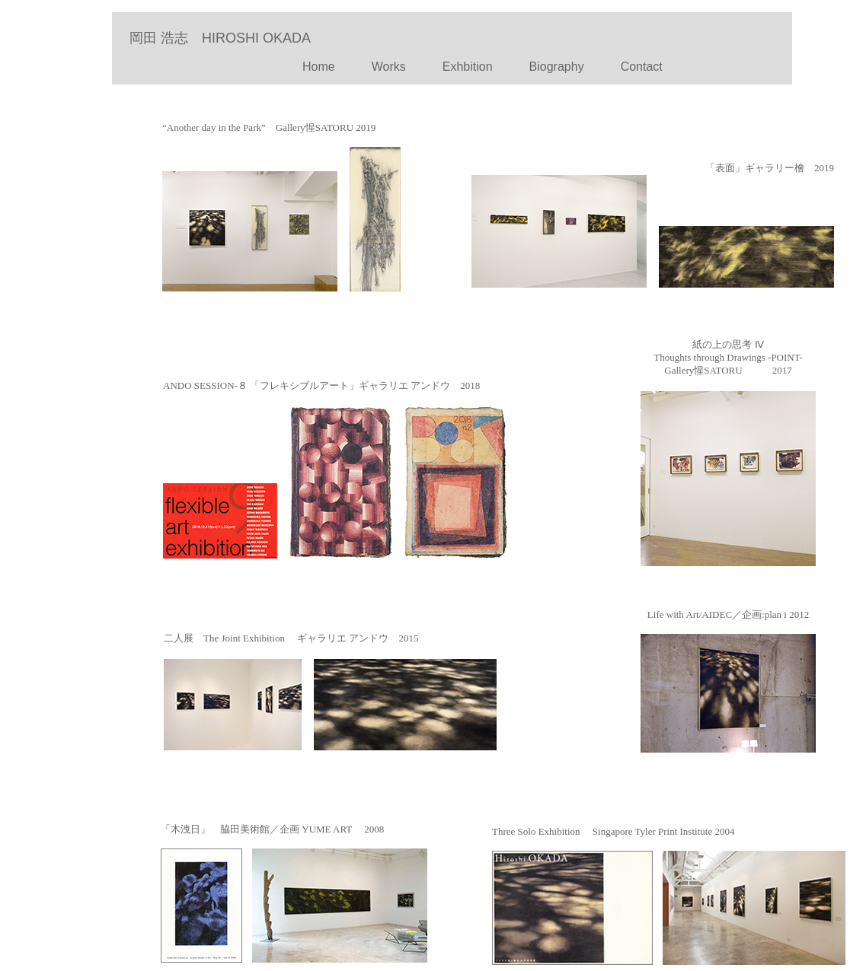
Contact (636, 66)
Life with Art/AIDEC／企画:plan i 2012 (728, 614)
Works (389, 66)
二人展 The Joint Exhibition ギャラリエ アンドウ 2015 (291, 638)
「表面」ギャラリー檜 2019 (769, 168)
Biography (556, 66)
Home (288, 66)
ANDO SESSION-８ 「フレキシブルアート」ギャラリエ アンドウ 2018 (321, 385)
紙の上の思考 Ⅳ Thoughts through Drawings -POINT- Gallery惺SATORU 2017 (728, 357)
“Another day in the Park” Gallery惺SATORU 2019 (268, 127)
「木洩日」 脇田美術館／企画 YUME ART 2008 (272, 829)
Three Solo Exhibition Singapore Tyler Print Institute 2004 (613, 831)
